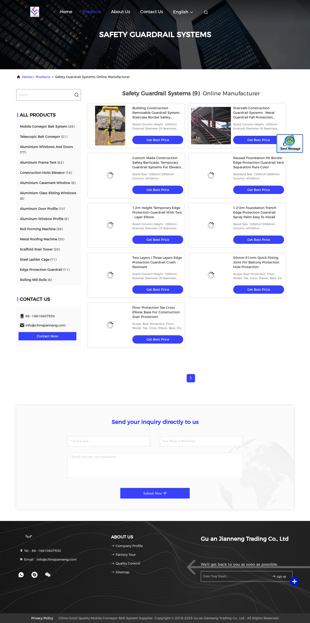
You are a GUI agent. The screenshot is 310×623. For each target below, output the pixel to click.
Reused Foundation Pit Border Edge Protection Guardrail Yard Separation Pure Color (258, 162)
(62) (42, 162)
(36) (41, 229)
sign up (279, 576)
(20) (40, 249)
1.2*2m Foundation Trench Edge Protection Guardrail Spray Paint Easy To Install (254, 212)
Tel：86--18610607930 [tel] (40, 551)
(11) (38, 259)
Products (92, 11)
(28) (47, 126)
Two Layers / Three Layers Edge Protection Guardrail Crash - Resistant (157, 262)
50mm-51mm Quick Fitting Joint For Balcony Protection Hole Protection (256, 262)
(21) (43, 137)
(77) (46, 149)
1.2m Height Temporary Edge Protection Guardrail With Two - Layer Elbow (157, 212)
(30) (42, 239)
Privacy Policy (42, 618)
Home (66, 11)
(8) (47, 183)
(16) (46, 173)
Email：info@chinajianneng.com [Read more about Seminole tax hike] (48, 559)
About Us (120, 11)
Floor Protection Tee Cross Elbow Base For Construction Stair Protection (156, 312)
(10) (42, 209)
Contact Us (151, 11)
